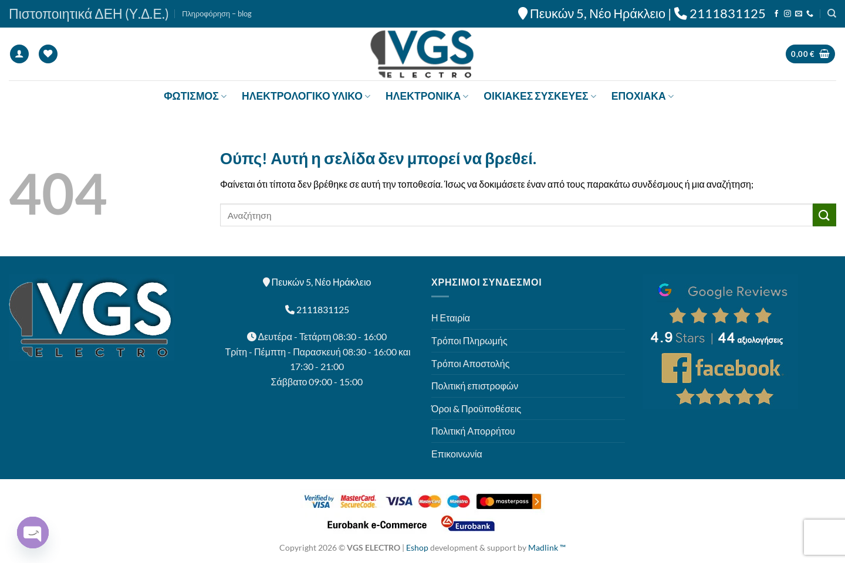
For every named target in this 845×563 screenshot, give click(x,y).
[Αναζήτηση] (831, 13)
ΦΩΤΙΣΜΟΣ (195, 96)
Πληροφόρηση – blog (217, 13)
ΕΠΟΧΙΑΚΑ (642, 96)
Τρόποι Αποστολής (470, 363)
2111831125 (727, 13)
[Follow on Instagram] (787, 14)
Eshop (417, 547)
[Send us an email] (798, 14)
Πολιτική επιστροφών (474, 385)
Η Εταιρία (450, 317)
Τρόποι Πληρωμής (469, 340)
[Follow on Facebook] (776, 14)
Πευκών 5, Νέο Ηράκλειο (597, 13)
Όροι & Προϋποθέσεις (476, 408)
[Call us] (809, 14)
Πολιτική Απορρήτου (473, 430)
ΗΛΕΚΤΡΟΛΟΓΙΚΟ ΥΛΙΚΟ (306, 96)
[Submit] (824, 215)
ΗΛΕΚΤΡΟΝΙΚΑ (427, 96)
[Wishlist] (48, 54)
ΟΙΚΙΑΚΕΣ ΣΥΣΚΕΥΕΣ (540, 96)
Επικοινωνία (456, 453)
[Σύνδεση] (19, 54)
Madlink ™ (547, 547)
